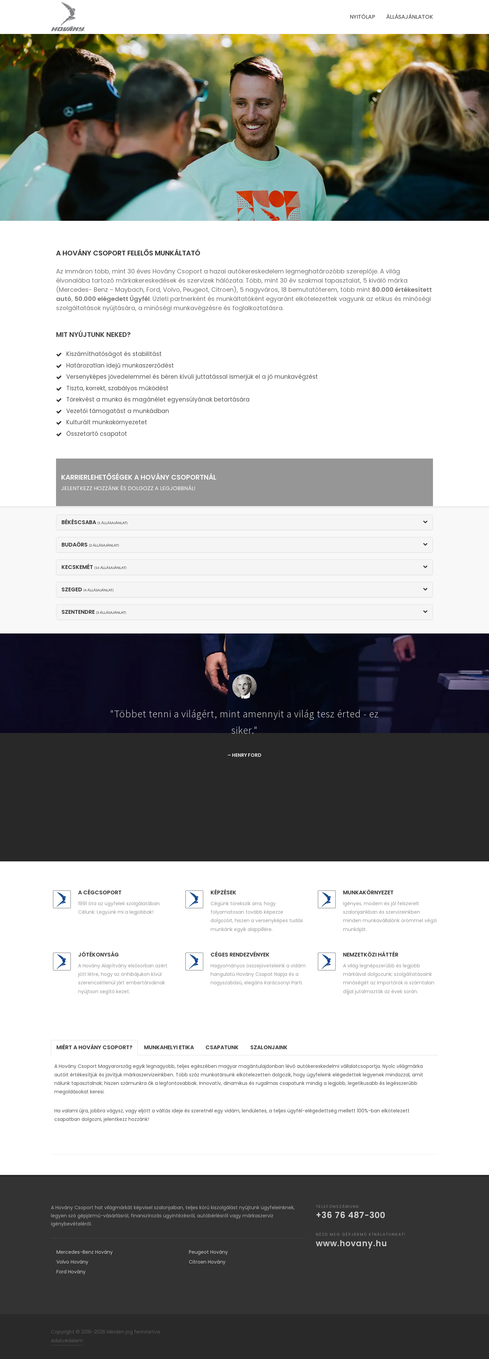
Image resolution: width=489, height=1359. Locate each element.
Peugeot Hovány (208, 1252)
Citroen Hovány (207, 1261)
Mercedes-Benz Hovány (84, 1252)
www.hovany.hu (351, 1243)
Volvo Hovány (72, 1261)
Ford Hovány (71, 1271)
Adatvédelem (67, 1340)
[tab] (94, 1047)
